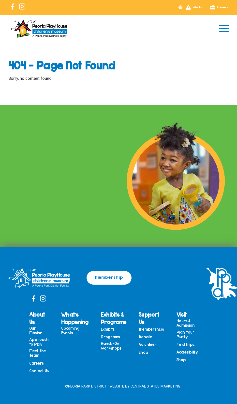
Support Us (149, 318)
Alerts (194, 7)
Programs (110, 337)
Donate (145, 337)
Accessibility (187, 352)
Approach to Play (39, 341)
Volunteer (148, 344)
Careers (219, 7)
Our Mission (36, 330)
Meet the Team (37, 353)
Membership (109, 277)
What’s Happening (74, 318)
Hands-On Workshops (111, 345)
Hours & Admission (186, 323)
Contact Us (39, 371)
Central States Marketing (155, 386)
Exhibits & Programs (113, 318)
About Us (37, 318)
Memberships (151, 329)
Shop (143, 352)
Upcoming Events (70, 330)
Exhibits (108, 329)
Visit (182, 314)
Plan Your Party (185, 334)
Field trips (185, 344)
